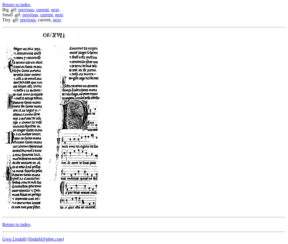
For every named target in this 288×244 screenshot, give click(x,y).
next (55, 9)
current (42, 9)
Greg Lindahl (14, 239)
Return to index (16, 4)
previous (26, 9)
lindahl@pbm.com (45, 239)
